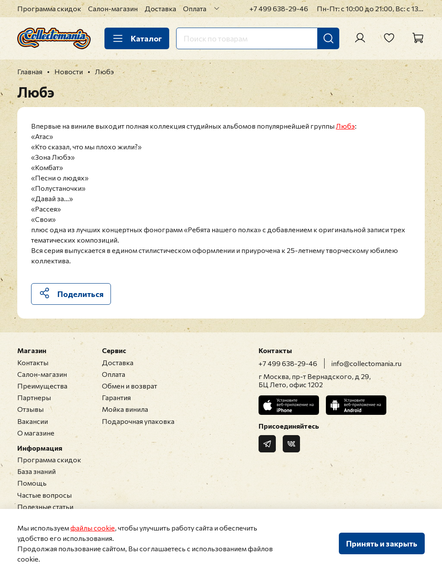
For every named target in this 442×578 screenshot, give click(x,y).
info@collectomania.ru (366, 363)
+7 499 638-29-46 (278, 8)
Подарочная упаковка (138, 421)
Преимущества (42, 386)
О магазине (35, 433)
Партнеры (34, 397)
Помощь (32, 483)
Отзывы (30, 409)
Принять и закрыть (381, 543)
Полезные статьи (45, 506)
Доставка (160, 8)
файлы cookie (92, 528)
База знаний (36, 471)
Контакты (32, 362)
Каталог (137, 38)
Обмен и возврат (129, 386)
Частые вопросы (44, 495)
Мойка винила (125, 409)
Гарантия (116, 397)
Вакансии (32, 421)
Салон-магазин (113, 8)
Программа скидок (49, 8)
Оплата (194, 8)
